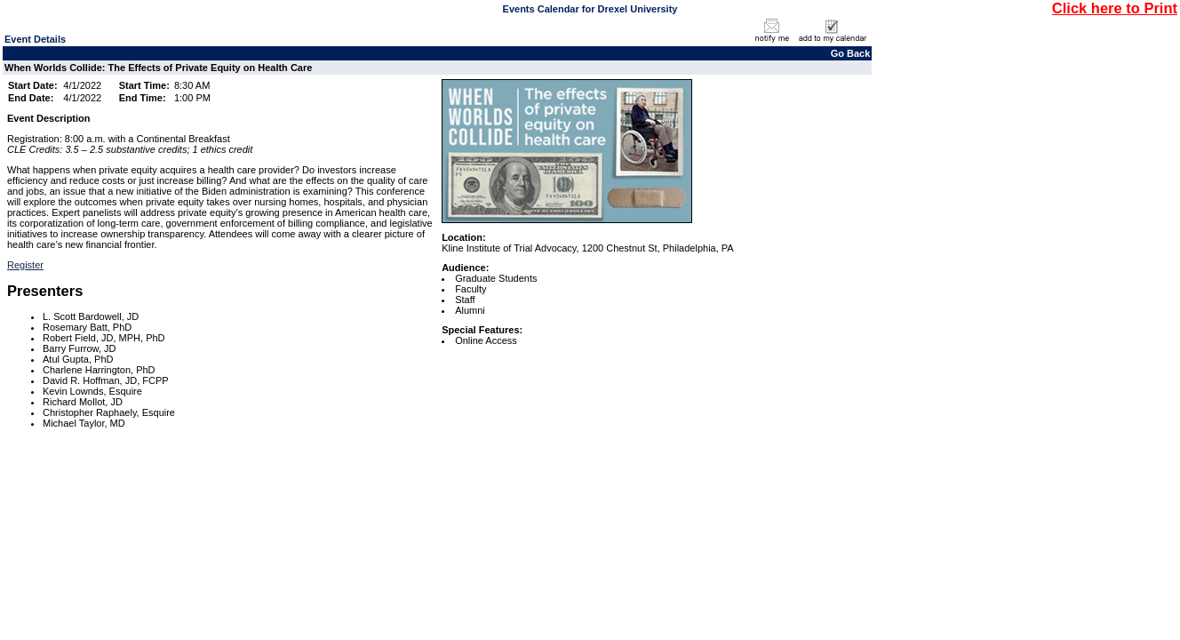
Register (25, 265)
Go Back (851, 53)
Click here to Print (1114, 8)
